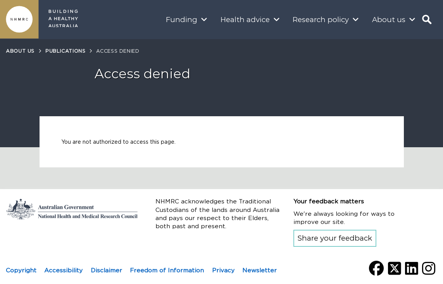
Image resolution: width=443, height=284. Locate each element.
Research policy (321, 19)
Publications (65, 51)
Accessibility (63, 270)
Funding (181, 19)
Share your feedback (335, 238)
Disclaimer (106, 270)
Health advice (245, 19)
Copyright (21, 270)
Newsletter (259, 270)
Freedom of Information (167, 270)
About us (388, 19)
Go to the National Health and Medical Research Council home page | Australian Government (72, 208)
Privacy (223, 270)
